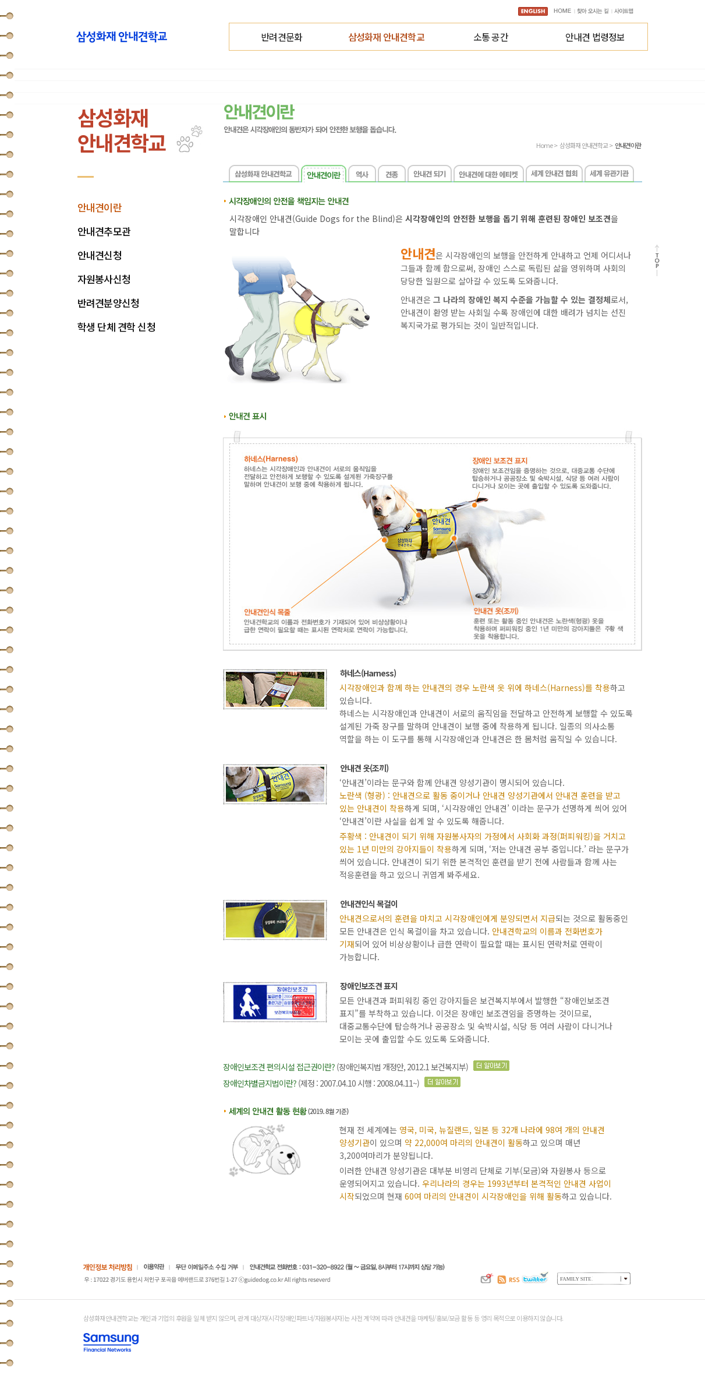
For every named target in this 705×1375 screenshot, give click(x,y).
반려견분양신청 (108, 303)
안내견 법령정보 (595, 37)
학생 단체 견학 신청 (116, 327)
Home (544, 145)
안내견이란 (99, 207)
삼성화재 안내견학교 (386, 37)
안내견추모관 (103, 231)
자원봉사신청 (103, 279)
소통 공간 (490, 37)
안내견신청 (99, 255)
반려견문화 (281, 37)
